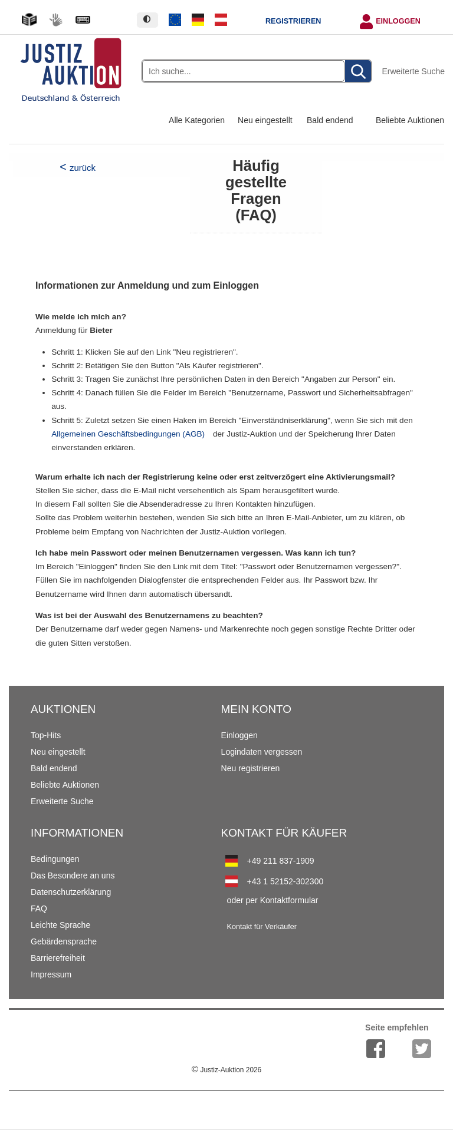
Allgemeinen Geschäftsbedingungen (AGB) (128, 433)
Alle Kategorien (197, 120)
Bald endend (330, 120)
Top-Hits (46, 735)
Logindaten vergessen (262, 751)
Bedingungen (55, 859)
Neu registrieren (250, 768)
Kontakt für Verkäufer (262, 927)
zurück (83, 168)
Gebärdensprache (64, 941)
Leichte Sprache (60, 925)
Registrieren (293, 21)
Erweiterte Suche (413, 71)
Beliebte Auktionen (410, 120)
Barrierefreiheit (58, 958)
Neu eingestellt (265, 120)
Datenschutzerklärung (71, 892)
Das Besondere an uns (72, 875)
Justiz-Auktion (226, 1070)
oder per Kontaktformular (273, 900)
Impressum (51, 974)
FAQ (39, 908)
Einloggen (398, 21)
